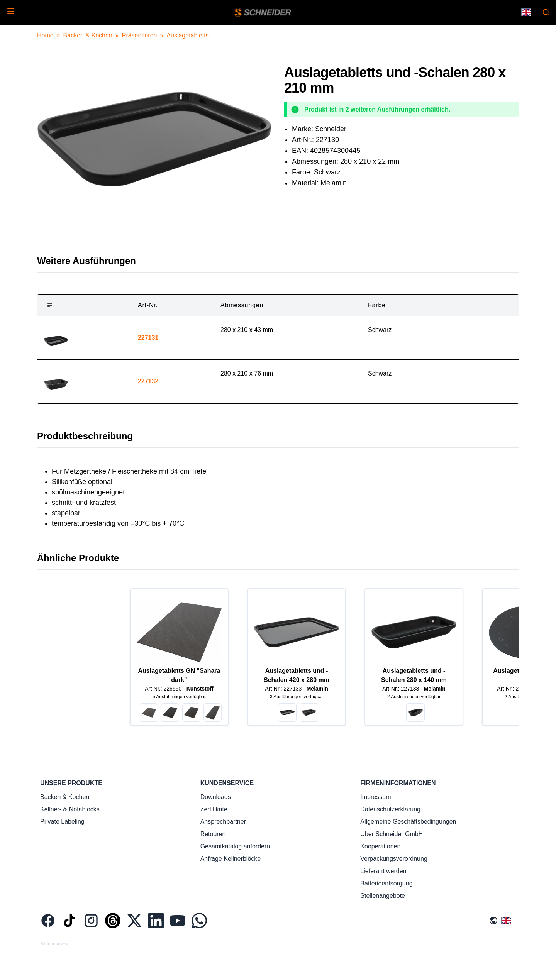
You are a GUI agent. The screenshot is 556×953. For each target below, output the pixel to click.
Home (45, 35)
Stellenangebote (382, 895)
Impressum (375, 797)
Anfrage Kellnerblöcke (230, 858)
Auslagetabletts (187, 35)
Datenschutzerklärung (390, 809)
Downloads (215, 797)
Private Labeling (62, 821)
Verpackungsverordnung (393, 858)
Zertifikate (213, 809)
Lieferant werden (383, 871)
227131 (148, 337)
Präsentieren (139, 35)
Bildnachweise (55, 943)
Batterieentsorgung (386, 883)
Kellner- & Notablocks (70, 809)
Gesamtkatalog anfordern (235, 846)
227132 (148, 381)
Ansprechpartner (223, 821)
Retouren (213, 834)
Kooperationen (380, 846)
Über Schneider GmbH (391, 834)
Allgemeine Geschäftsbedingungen (408, 821)
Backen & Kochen (87, 35)
